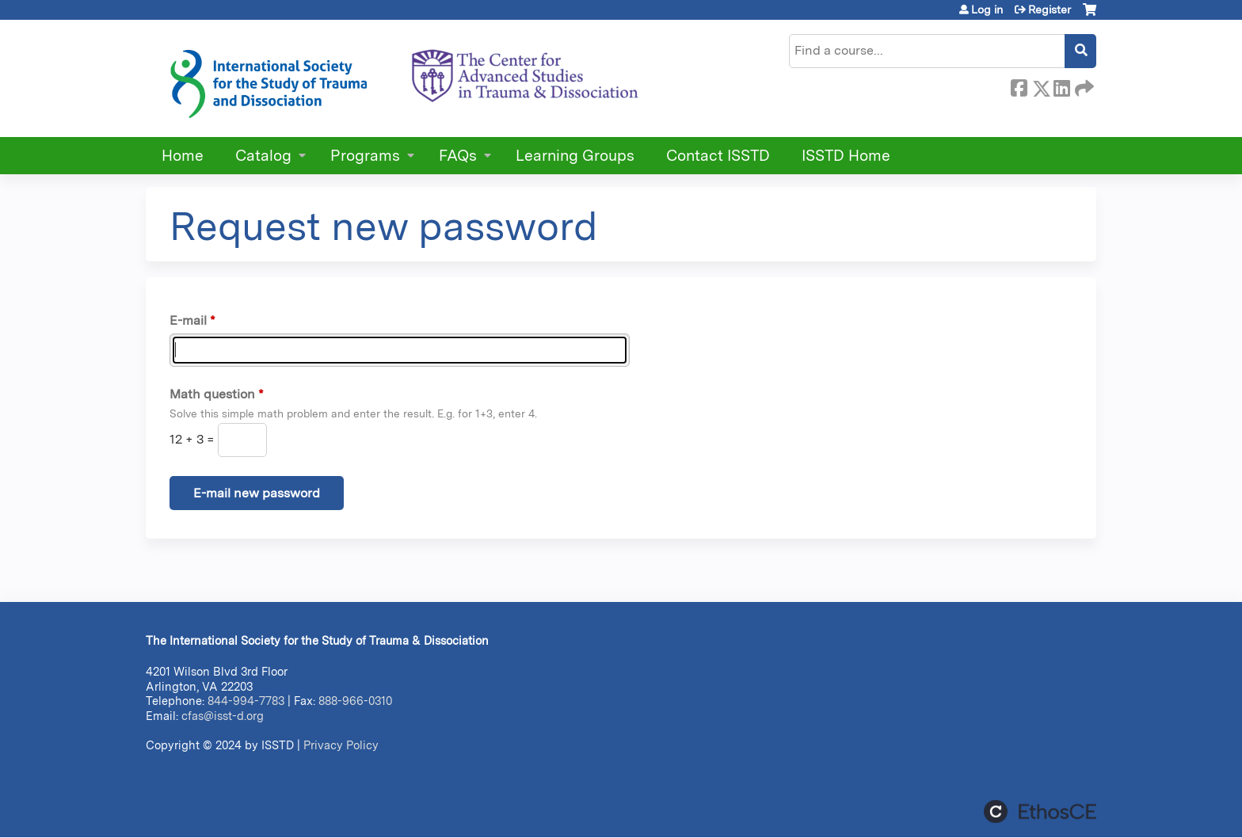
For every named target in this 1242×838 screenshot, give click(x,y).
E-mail (188, 320)
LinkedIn (1061, 85)
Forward (1083, 85)
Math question (212, 394)
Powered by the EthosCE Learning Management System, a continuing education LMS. (1040, 811)
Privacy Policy (341, 745)
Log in (987, 9)
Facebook (1019, 85)
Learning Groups (575, 156)
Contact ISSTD (718, 156)
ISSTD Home (846, 156)
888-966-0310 (355, 700)
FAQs (458, 156)
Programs (365, 156)
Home (183, 156)
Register (1049, 9)
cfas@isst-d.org (222, 715)
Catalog (263, 156)
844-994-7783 (246, 700)
